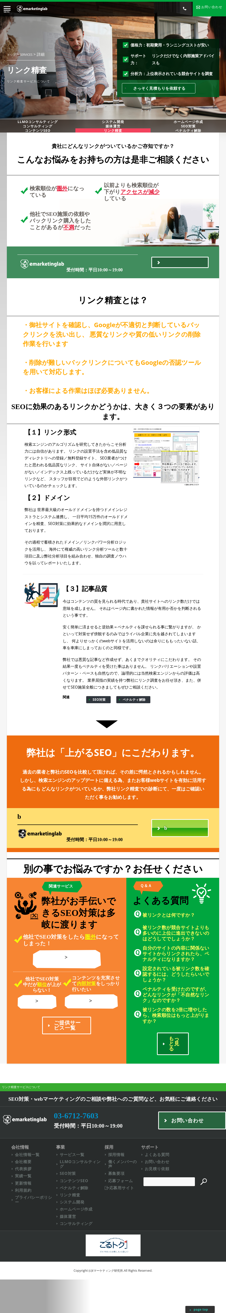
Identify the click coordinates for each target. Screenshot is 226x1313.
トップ (11, 55)
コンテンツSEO (37, 148)
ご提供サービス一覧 (67, 1057)
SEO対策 (99, 723)
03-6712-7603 (89, 283)
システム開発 (113, 126)
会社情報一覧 (29, 1183)
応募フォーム (125, 1210)
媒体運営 (113, 137)
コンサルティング (38, 137)
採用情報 (121, 1183)
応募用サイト (127, 1218)
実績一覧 (24, 1205)
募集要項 (121, 1203)
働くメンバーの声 (128, 1193)
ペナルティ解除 (134, 723)
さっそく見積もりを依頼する (159, 88)
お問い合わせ (163, 1190)
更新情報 (24, 1213)
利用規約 (24, 1221)
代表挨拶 (24, 1198)
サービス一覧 (75, 1183)
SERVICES (26, 55)
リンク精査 (39, 1032)
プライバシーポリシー (36, 1231)
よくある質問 (163, 1183)
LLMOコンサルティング (37, 126)
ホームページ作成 (79, 1241)
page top (201, 1309)
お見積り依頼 (163, 1198)
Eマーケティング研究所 (107, 1304)
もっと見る (174, 1068)
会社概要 (24, 1190)
